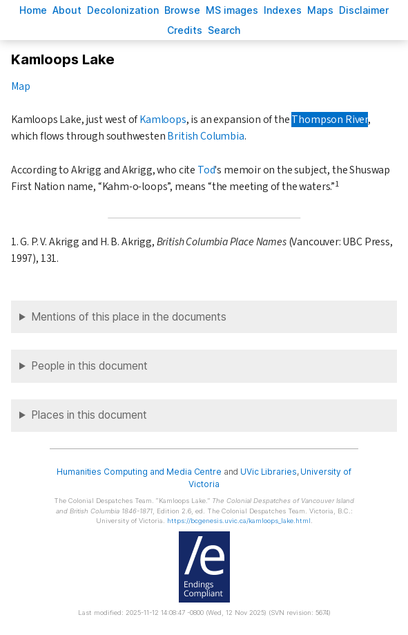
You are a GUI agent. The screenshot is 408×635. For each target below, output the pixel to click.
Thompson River (329, 119)
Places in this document (89, 414)
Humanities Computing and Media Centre (139, 471)
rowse (182, 10)
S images (232, 10)
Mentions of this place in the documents (128, 316)
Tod (206, 170)
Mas (320, 10)
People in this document (89, 365)
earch (224, 30)
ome (33, 10)
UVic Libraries (268, 471)
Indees (283, 10)
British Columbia (205, 136)
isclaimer (364, 10)
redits (184, 30)
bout (66, 10)
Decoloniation (123, 10)
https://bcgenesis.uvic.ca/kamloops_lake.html (239, 520)
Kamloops (162, 119)
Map (20, 86)
